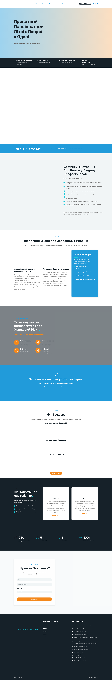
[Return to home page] (20, 4)
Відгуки (58, 3)
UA (93, 3)
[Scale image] (23, 431)
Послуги (44, 3)
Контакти (71, 3)
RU (97, 3)
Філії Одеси (20, 588)
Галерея (64, 3)
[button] (56, 473)
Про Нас (51, 3)
